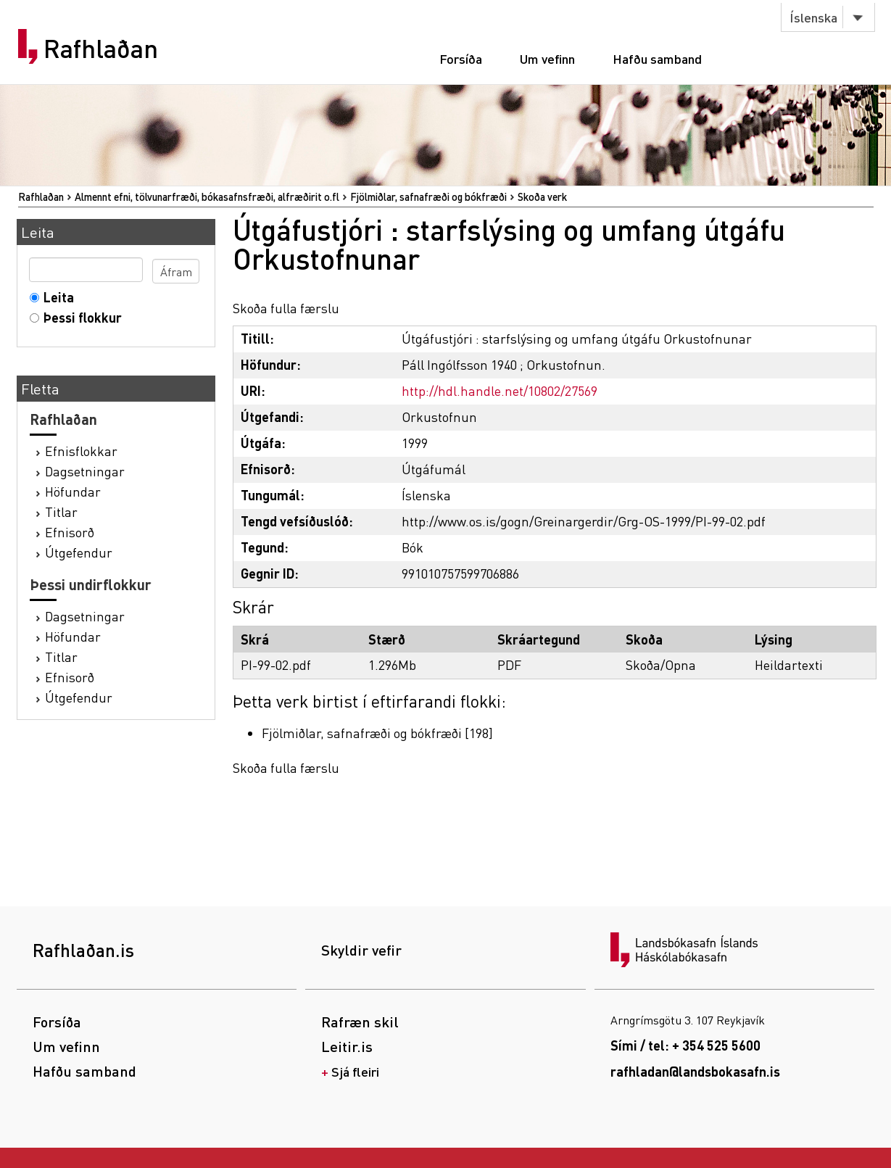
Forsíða (460, 58)
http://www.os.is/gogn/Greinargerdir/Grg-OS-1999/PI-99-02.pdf (584, 521)
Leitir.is (347, 1046)
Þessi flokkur (79, 317)
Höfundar (73, 491)
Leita (55, 297)
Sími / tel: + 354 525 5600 (685, 1045)
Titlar (61, 511)
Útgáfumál (433, 468)
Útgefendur (78, 552)
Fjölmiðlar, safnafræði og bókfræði (428, 196)
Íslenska (813, 17)
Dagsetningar (85, 471)
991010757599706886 (460, 573)
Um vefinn (547, 58)
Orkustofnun (439, 416)
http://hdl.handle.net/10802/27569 (499, 390)
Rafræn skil (360, 1021)
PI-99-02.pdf (276, 664)
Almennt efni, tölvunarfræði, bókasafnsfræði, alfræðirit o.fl (207, 196)
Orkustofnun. (565, 364)
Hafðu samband (657, 58)
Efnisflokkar (81, 450)
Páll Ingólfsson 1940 (459, 364)
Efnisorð (69, 531)
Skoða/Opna (661, 664)
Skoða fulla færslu (286, 307)
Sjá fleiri (355, 1071)
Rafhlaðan (100, 48)
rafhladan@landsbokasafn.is (695, 1071)
